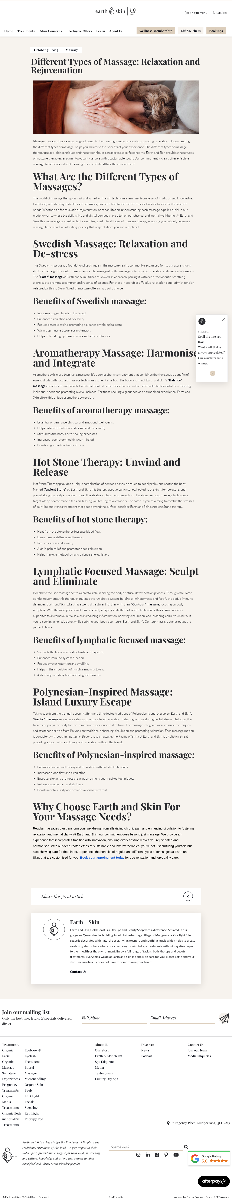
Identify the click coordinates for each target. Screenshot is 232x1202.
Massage (72, 50)
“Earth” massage (51, 277)
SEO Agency (222, 1197)
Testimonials (104, 1073)
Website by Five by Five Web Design (193, 1197)
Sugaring (31, 1107)
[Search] (186, 1147)
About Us (115, 31)
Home (8, 31)
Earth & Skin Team (108, 1056)
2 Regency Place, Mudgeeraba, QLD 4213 (201, 1123)
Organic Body (12, 1113)
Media (99, 1067)
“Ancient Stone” (54, 489)
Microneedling (35, 1079)
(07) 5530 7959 (196, 12)
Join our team (197, 1050)
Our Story (102, 1050)
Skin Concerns (51, 31)
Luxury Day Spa (106, 1079)
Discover (147, 1045)
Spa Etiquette (104, 1062)
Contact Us (78, 971)
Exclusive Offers (80, 31)
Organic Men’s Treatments (10, 1102)
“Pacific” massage (45, 719)
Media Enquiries (199, 1056)
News (145, 1050)
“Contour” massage (145, 604)
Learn (100, 31)
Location (220, 12)
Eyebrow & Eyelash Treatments (33, 1056)
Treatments (26, 31)
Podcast (146, 1056)
